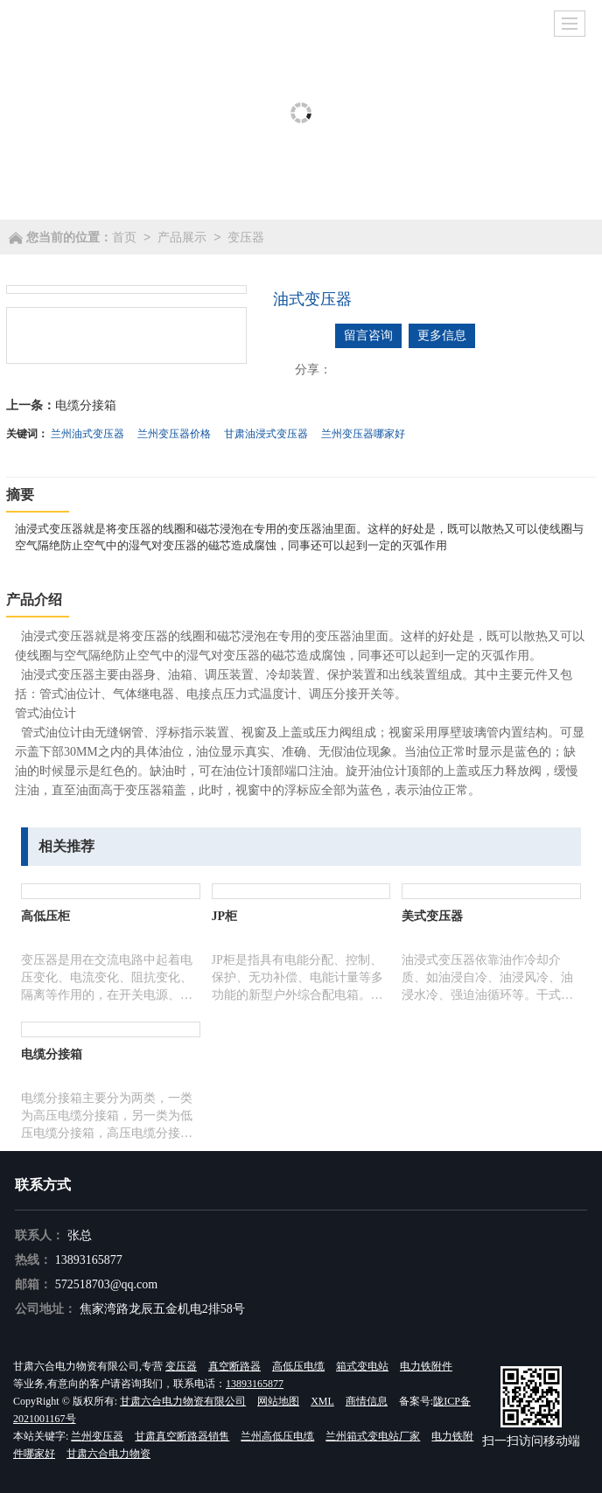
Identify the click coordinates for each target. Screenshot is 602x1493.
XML (322, 1401)
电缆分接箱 (85, 405)
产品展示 (182, 237)
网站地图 (278, 1401)
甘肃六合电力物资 (108, 1454)
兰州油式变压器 (87, 434)
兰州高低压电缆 (277, 1436)
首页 (124, 237)
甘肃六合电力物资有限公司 (183, 1401)
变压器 (246, 237)
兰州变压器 (97, 1436)
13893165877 (88, 1259)
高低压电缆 (298, 1366)
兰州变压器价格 (174, 434)
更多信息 (441, 335)
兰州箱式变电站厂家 (373, 1436)
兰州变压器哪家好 (363, 434)
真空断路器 (234, 1366)
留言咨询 (368, 335)
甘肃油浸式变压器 (266, 434)
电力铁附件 (426, 1366)
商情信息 (367, 1401)
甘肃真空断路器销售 (182, 1436)
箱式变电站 (362, 1366)
